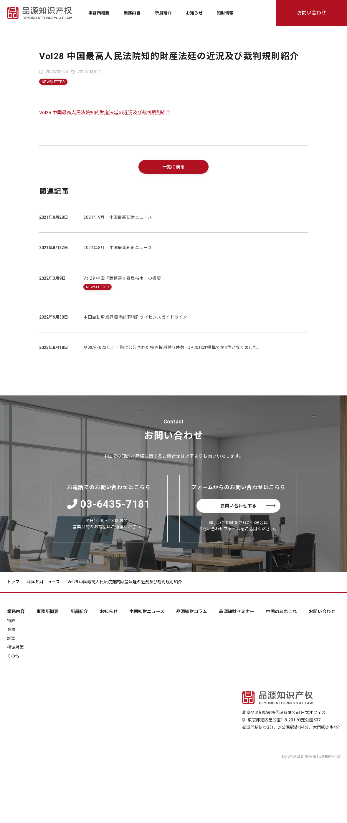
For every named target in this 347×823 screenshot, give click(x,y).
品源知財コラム (191, 612)
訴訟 (11, 638)
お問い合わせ (311, 13)
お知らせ (194, 13)
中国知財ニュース (43, 581)
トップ (13, 581)
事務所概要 (99, 13)
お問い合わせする (247, 506)
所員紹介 (163, 13)
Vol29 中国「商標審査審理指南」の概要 (122, 278)
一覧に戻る (173, 167)
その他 (13, 656)
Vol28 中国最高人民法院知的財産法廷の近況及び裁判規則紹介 (169, 56)
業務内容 (132, 13)
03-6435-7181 (108, 504)
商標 (11, 629)
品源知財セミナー (236, 612)
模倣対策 (15, 647)
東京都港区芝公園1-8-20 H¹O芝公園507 (281, 720)
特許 (11, 621)
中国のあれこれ (281, 612)
